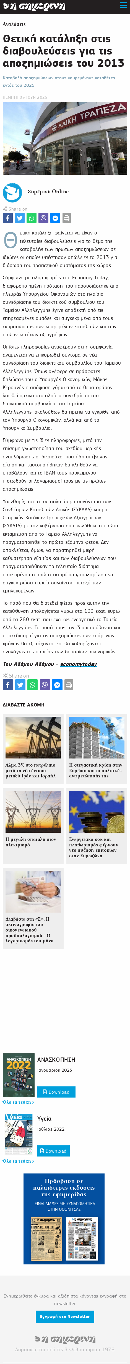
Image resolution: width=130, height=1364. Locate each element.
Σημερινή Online (48, 191)
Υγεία (44, 1118)
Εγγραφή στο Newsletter (65, 1316)
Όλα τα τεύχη (18, 1102)
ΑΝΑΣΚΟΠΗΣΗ (56, 1059)
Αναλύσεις (14, 24)
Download (56, 1092)
